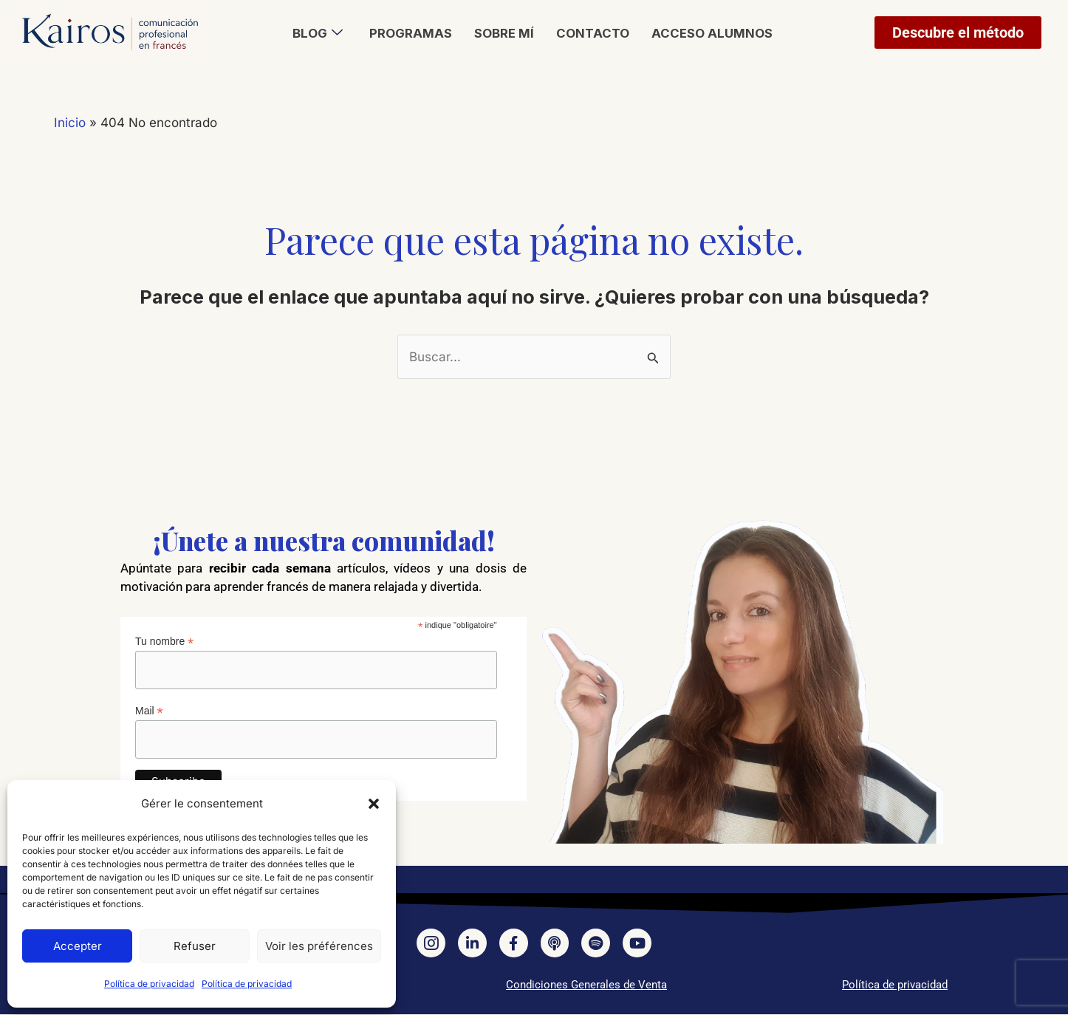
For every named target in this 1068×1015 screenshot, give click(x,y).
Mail (149, 711)
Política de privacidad (149, 983)
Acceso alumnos (711, 33)
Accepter (77, 946)
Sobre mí (504, 33)
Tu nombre (164, 642)
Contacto (592, 33)
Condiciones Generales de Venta (586, 985)
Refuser (195, 946)
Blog (317, 33)
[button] (373, 803)
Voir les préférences (319, 946)
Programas (410, 33)
